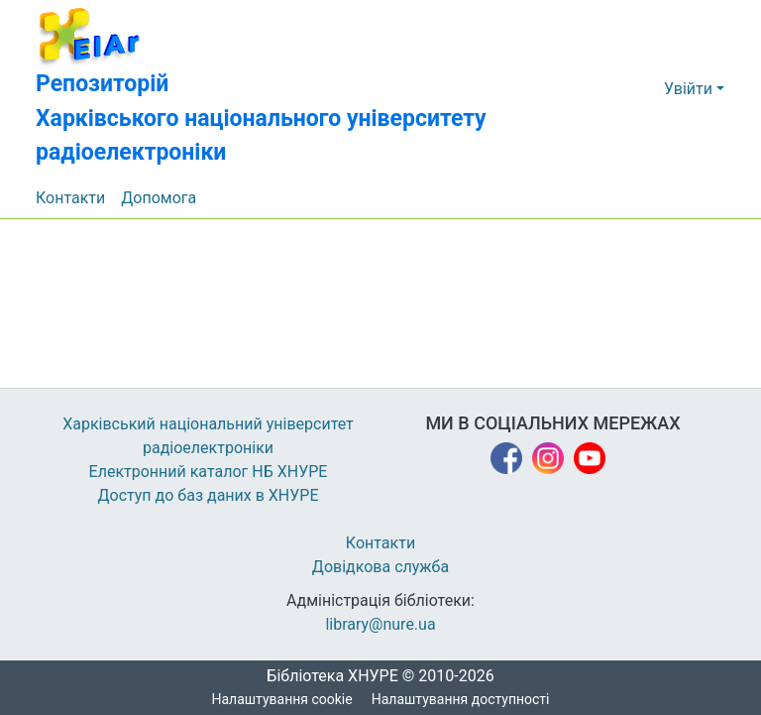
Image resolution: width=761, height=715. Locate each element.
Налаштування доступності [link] (461, 699)
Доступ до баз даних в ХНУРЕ (208, 496)
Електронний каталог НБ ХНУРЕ (208, 472)
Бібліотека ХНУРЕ (326, 676)
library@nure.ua (380, 625)
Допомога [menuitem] (159, 198)
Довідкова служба (380, 567)
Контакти (381, 543)
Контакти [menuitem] (71, 198)
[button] (318, 89)
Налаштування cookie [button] (282, 699)
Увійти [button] (690, 89)
